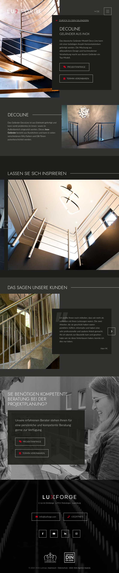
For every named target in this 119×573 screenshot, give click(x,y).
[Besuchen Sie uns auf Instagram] (76, 533)
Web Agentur (79, 568)
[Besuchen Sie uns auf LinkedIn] (65, 533)
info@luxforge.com (47, 516)
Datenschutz (63, 568)
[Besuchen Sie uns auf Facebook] (42, 533)
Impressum (52, 568)
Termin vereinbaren (78, 78)
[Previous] (7, 225)
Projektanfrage (76, 67)
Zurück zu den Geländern (74, 20)
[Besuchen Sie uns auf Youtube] (54, 533)
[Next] (111, 225)
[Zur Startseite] (24, 11)
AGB (71, 568)
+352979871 (77, 516)
